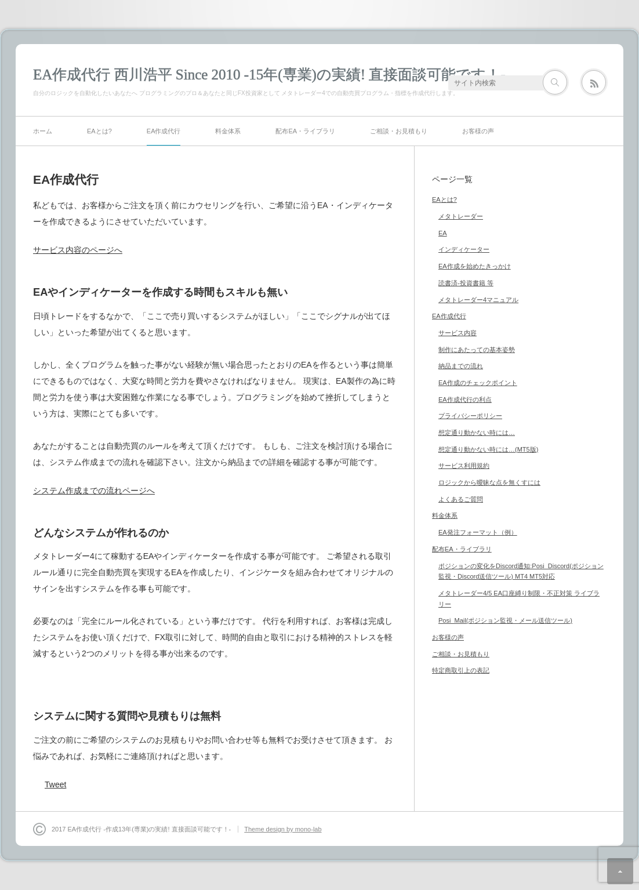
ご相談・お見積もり (398, 131)
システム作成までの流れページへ (94, 490)
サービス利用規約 (463, 465)
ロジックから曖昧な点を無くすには (489, 482)
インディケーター (463, 249)
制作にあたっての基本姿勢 (476, 349)
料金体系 (228, 131)
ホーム (42, 131)
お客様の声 (478, 131)
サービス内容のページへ (77, 250)
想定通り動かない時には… (476, 432)
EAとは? (99, 131)
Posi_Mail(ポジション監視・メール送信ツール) (505, 620)
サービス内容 (457, 332)
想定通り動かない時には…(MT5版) (488, 449)
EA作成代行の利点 (465, 399)
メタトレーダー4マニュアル (478, 299)
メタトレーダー (460, 216)
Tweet (55, 784)
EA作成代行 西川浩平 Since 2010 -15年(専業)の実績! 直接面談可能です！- (269, 74)
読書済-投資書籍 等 (465, 282)
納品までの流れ (460, 365)
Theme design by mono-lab (282, 829)
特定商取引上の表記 (460, 670)
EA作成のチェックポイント (477, 382)
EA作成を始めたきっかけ (474, 266)
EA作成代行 (164, 131)
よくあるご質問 (460, 499)
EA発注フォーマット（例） (477, 532)
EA (442, 233)
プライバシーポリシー (470, 415)
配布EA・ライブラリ (305, 131)
